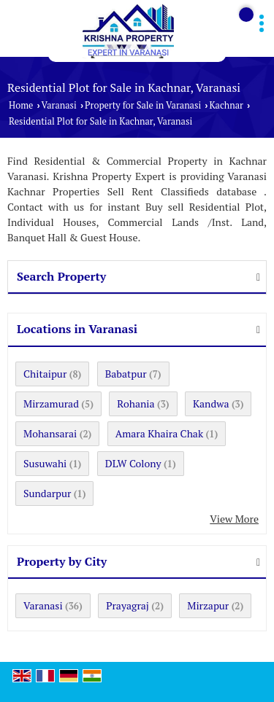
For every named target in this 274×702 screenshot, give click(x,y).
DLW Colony (133, 463)
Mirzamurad (51, 403)
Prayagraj (127, 605)
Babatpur (126, 374)
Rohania (135, 403)
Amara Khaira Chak (159, 433)
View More (234, 519)
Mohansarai (50, 433)
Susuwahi (44, 463)
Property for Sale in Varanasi (143, 105)
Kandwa (211, 403)
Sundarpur (47, 493)
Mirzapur (208, 605)
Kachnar (226, 105)
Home (21, 105)
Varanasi (59, 105)
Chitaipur (44, 374)
